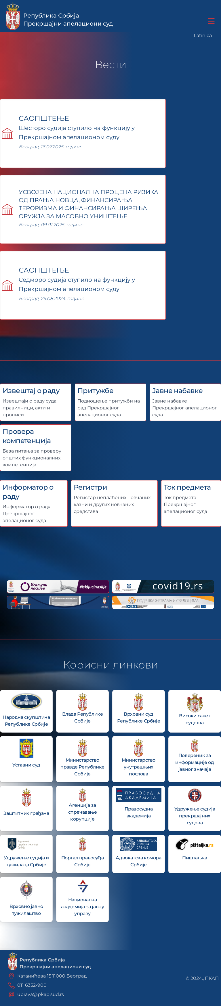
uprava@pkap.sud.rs (40, 994)
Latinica (203, 35)
